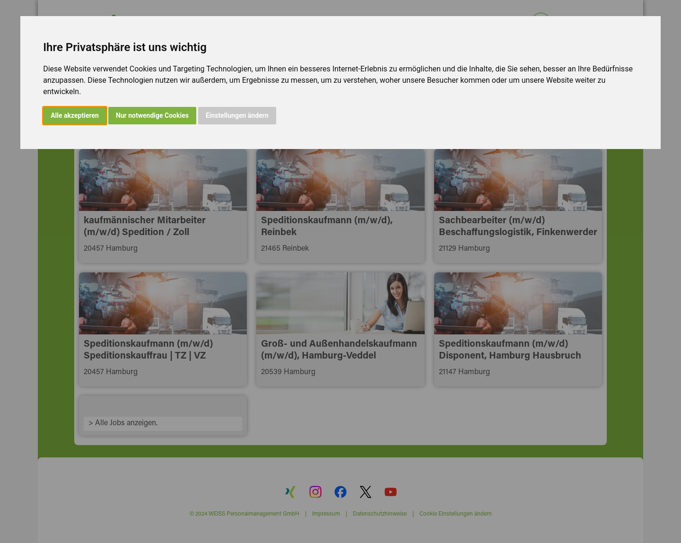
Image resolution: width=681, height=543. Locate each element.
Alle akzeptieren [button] (75, 115)
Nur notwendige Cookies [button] (152, 115)
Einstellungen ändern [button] (237, 115)
